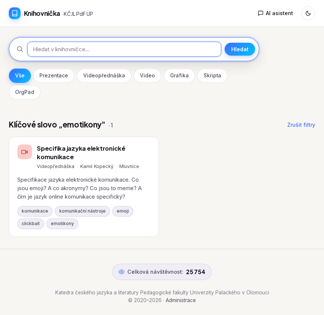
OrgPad (24, 92)
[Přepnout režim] (308, 13)
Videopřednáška (104, 75)
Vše (20, 75)
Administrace (181, 300)
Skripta (212, 75)
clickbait (31, 223)
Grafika (179, 75)
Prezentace (53, 75)
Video (147, 75)
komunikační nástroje (82, 211)
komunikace (35, 211)
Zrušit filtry (301, 125)
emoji (123, 211)
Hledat (240, 49)
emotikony (62, 223)
